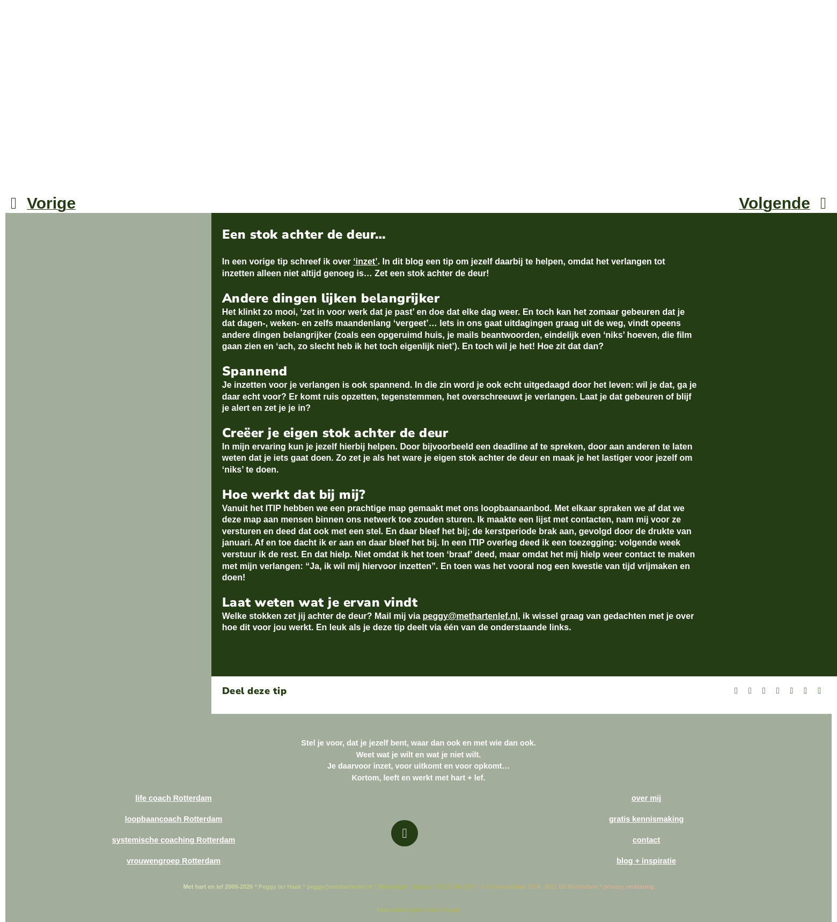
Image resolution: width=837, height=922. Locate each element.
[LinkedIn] (778, 691)
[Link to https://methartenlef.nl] (404, 833)
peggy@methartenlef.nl (470, 616)
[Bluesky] (764, 691)
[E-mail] (805, 691)
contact (646, 840)
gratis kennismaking (646, 819)
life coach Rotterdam (173, 798)
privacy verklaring (628, 886)
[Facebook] (736, 691)
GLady (451, 909)
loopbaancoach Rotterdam (174, 819)
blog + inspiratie (646, 861)
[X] (750, 691)
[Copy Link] (819, 691)
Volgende (774, 203)
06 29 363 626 (453, 886)
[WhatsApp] (791, 691)
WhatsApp (392, 886)
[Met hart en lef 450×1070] (70, 9)
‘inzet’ (365, 261)
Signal (421, 886)
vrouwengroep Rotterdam (174, 861)
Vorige (51, 203)
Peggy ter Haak (280, 886)
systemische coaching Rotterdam (174, 840)
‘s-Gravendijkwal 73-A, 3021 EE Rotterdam (538, 886)
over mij (646, 798)
